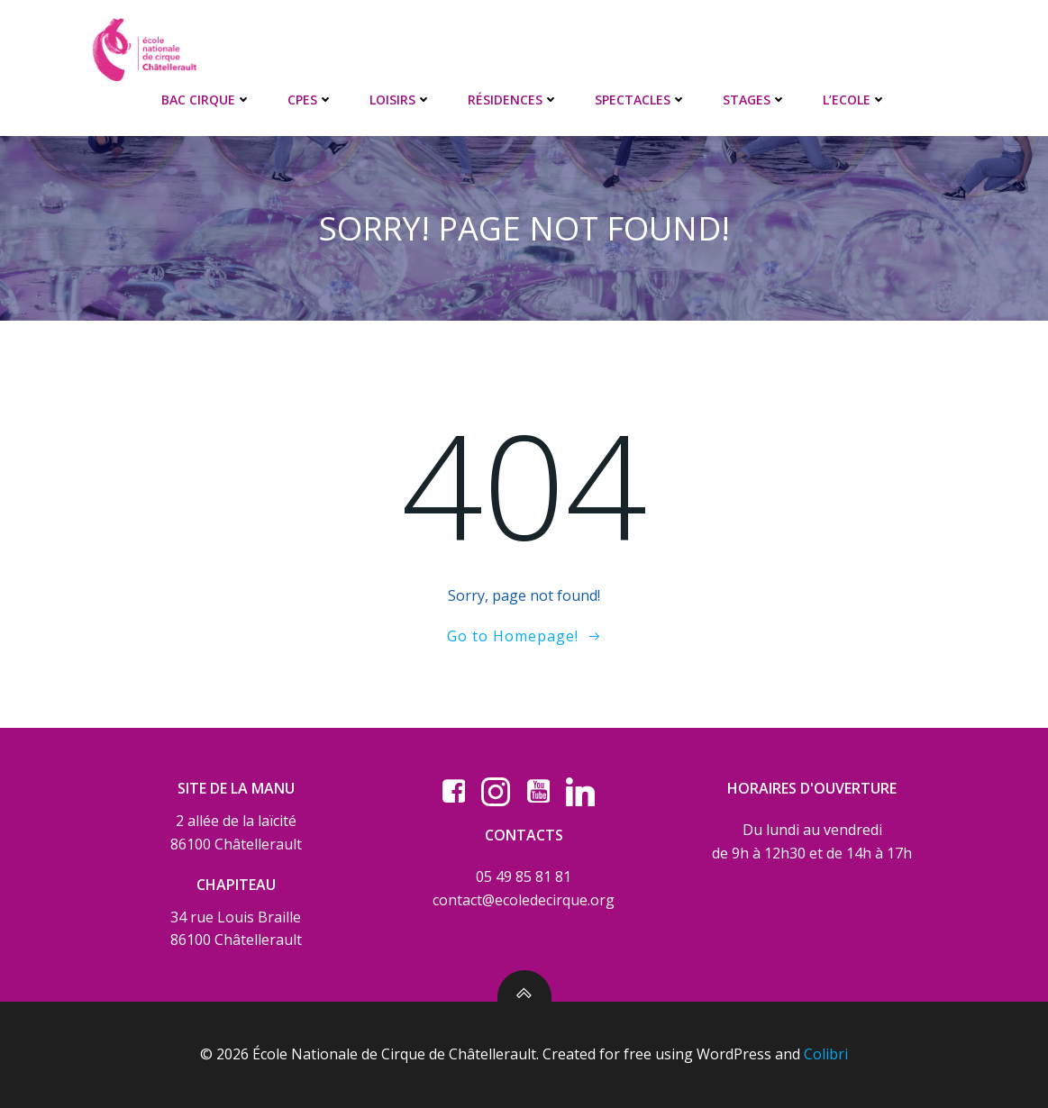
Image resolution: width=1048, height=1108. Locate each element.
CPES (310, 99)
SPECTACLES (641, 99)
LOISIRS (400, 99)
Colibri (826, 1054)
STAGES (755, 99)
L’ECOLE (855, 99)
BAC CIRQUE (206, 99)
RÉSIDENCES (513, 99)
